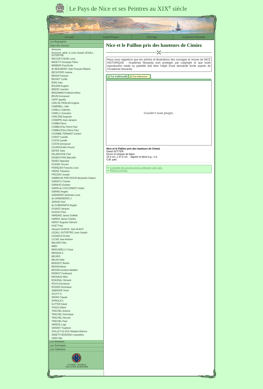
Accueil (69, 37)
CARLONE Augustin (62, 116)
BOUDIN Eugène (60, 86)
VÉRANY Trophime (61, 328)
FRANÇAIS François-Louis (65, 168)
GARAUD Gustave (61, 185)
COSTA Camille (59, 140)
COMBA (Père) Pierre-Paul (65, 130)
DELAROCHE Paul (61, 154)
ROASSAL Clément (61, 280)
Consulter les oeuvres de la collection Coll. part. (136, 167)
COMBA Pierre (59, 123)
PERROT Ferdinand (62, 273)
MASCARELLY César (62, 249)
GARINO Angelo (60, 191)
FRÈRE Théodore (60, 171)
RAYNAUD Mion (60, 277)
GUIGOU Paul (59, 212)
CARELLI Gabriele (61, 110)
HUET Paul (57, 225)
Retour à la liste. (119, 170)
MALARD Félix (59, 243)
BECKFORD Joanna (62, 72)
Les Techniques (58, 345)
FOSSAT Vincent (60, 164)
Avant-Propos (111, 37)
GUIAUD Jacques (60, 208)
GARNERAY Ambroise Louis (66, 195)
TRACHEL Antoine (61, 311)
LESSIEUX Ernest (61, 236)
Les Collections (58, 349)
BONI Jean (57, 82)
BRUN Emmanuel (60, 96)
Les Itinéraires (57, 341)
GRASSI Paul (58, 202)
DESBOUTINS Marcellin (64, 157)
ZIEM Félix (57, 338)
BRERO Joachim (60, 89)
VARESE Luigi (59, 324)
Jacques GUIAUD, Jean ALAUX (68, 229)
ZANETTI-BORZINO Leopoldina (68, 335)
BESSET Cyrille (59, 79)
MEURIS (56, 256)
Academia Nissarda (193, 37)
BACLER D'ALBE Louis (63, 58)
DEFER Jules (58, 151)
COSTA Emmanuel (61, 144)
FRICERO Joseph (61, 174)
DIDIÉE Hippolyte (60, 161)
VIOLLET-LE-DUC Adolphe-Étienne (69, 331)
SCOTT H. (57, 294)
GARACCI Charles (61, 181)
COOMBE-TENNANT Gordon (66, 133)
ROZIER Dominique (61, 287)
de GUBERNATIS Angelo (64, 205)
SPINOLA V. (58, 300)
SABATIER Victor (60, 290)
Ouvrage (152, 37)
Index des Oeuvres (59, 45)
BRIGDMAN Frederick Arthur (66, 93)
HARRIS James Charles (64, 219)
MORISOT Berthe (60, 263)
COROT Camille (60, 137)
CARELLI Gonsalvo (61, 113)
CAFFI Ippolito (59, 99)
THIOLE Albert (59, 307)
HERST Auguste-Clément (64, 222)
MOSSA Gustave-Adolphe (65, 270)
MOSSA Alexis (59, 266)
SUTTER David (59, 304)
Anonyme (56, 49)
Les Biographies (58, 41)
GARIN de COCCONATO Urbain (68, 188)
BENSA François (60, 76)
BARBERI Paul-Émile (62, 65)
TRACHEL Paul (59, 321)
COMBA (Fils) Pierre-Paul (64, 127)
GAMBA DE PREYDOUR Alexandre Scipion (74, 178)
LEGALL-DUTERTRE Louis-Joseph (69, 232)
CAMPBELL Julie (60, 106)
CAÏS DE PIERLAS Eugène (65, 103)
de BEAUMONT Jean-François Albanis (71, 69)
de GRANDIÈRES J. (62, 198)
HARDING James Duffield (65, 215)
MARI (54, 246)
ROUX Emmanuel (60, 283)
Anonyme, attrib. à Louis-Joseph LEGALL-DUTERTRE (73, 54)
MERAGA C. (58, 253)
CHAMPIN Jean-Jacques (64, 120)
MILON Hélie (58, 260)
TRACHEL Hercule (61, 318)
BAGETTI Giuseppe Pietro (65, 62)
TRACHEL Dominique (63, 314)
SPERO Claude (59, 297)
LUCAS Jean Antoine (62, 239)
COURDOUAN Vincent (63, 147)
